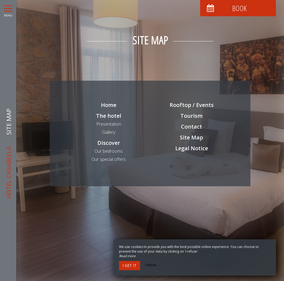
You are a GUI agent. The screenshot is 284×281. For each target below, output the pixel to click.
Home (108, 105)
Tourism (191, 115)
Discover (108, 142)
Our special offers (108, 159)
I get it (130, 265)
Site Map (191, 137)
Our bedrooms (108, 151)
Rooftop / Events (192, 105)
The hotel (108, 115)
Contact (191, 126)
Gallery (108, 132)
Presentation (108, 124)
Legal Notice (191, 148)
